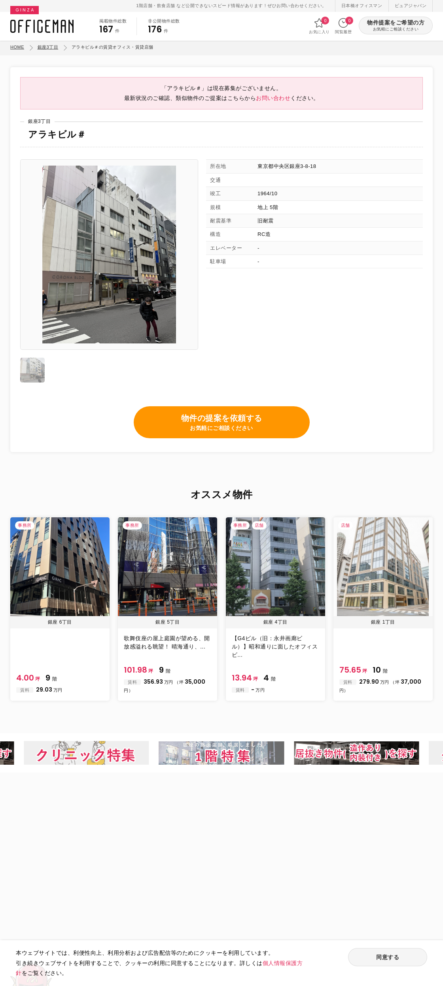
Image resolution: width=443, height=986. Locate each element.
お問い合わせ (273, 98)
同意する (387, 957)
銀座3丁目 (48, 47)
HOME (17, 47)
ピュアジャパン (411, 5)
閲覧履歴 (343, 25)
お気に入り (319, 25)
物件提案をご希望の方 (395, 25)
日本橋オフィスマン (361, 5)
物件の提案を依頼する (221, 423)
